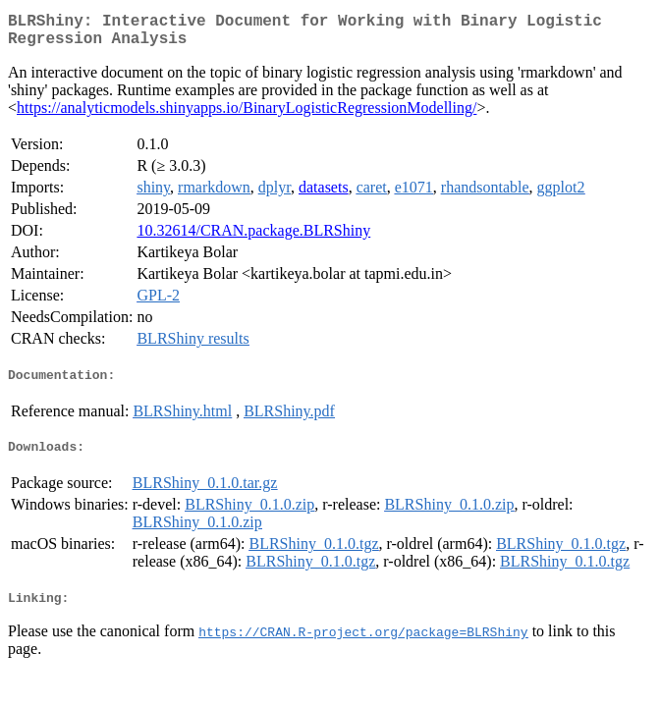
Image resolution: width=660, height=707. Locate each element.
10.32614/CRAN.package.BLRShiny (253, 238)
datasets (324, 195)
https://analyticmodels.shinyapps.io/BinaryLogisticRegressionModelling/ (246, 115)
